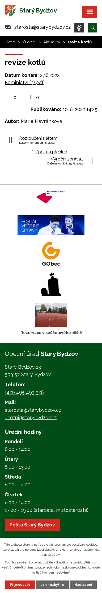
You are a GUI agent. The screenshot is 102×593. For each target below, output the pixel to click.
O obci (29, 42)
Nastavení (83, 585)
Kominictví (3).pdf (24, 82)
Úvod (10, 42)
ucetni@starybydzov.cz (31, 417)
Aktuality (51, 42)
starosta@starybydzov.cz (42, 27)
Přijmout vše (20, 585)
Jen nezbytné (52, 585)
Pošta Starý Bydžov (32, 525)
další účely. (52, 555)
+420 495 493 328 (24, 392)
